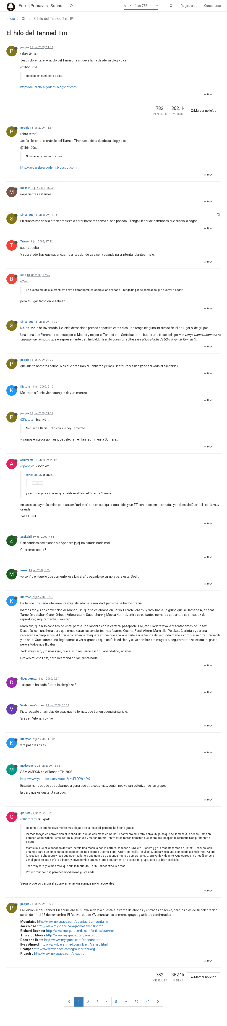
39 (136, 1002)
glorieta (25, 813)
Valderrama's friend (32, 705)
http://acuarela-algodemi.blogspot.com (48, 87)
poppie (24, 47)
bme (23, 275)
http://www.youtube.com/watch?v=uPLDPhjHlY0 (55, 779)
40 (147, 1002)
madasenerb (28, 765)
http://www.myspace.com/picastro (59, 953)
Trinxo (24, 241)
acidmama (26, 460)
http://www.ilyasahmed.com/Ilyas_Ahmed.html (73, 944)
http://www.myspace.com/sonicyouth (73, 935)
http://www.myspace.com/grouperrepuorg (64, 949)
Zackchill (26, 536)
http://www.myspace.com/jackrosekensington (70, 926)
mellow (25, 188)
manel (24, 570)
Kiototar (25, 386)
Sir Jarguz (26, 214)
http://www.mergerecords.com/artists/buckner (80, 931)
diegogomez (28, 678)
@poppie (26, 466)
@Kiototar (27, 419)
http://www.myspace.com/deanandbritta (73, 940)
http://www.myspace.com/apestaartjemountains (72, 921)
